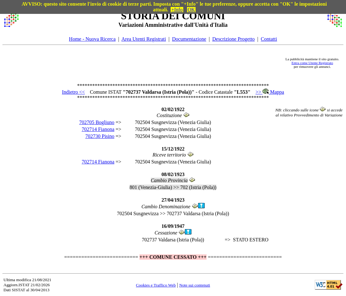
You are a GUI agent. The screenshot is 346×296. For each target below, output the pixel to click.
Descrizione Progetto (233, 39)
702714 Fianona (98, 129)
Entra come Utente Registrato (312, 63)
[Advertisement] (152, 63)
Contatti (269, 39)
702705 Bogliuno (96, 122)
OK (191, 9)
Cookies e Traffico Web (156, 285)
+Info (177, 9)
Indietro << (73, 92)
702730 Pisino (99, 136)
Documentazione (189, 39)
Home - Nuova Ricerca (92, 39)
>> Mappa (269, 92)
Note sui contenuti (194, 285)
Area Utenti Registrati (143, 39)
